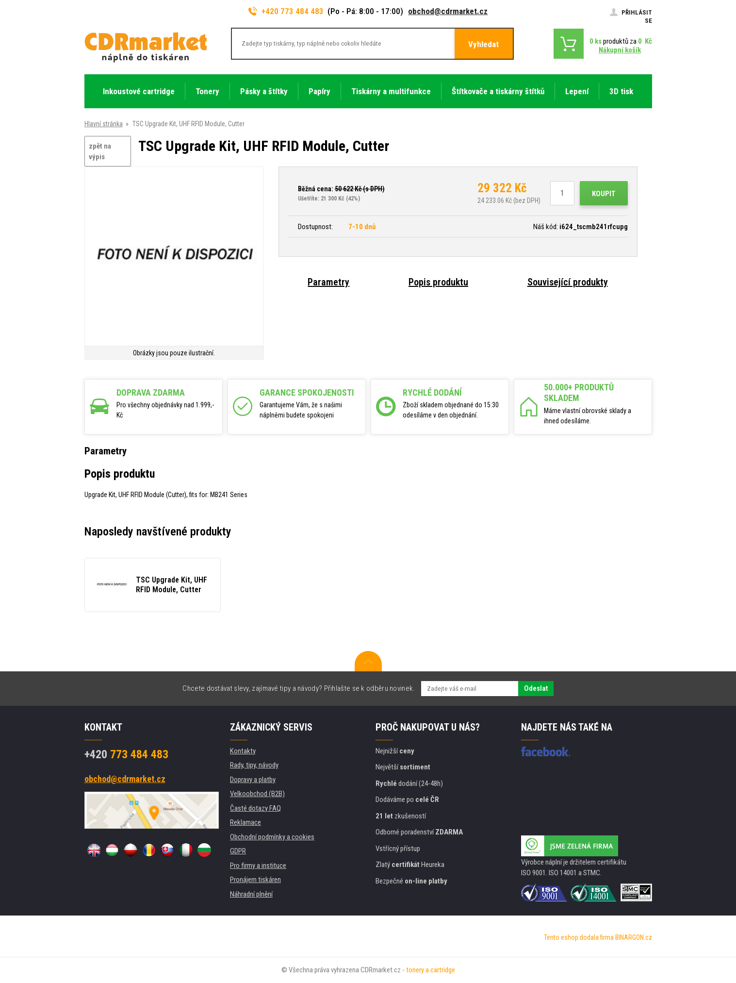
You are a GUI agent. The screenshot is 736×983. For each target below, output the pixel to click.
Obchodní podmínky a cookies (272, 837)
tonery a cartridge (430, 970)
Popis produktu (438, 282)
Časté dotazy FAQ (255, 808)
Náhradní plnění (251, 894)
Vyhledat (483, 44)
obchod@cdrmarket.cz (448, 11)
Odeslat (536, 688)
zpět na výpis (100, 152)
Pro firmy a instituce (258, 865)
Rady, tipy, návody (254, 765)
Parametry (328, 282)
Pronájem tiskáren (255, 879)
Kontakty (243, 751)
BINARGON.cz (633, 937)
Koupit (604, 193)
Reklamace (245, 822)
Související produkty (567, 282)
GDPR (238, 851)
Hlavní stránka (103, 124)
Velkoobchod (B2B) (257, 793)
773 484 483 (126, 754)
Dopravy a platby (253, 779)
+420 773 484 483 (286, 11)
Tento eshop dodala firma (579, 937)
